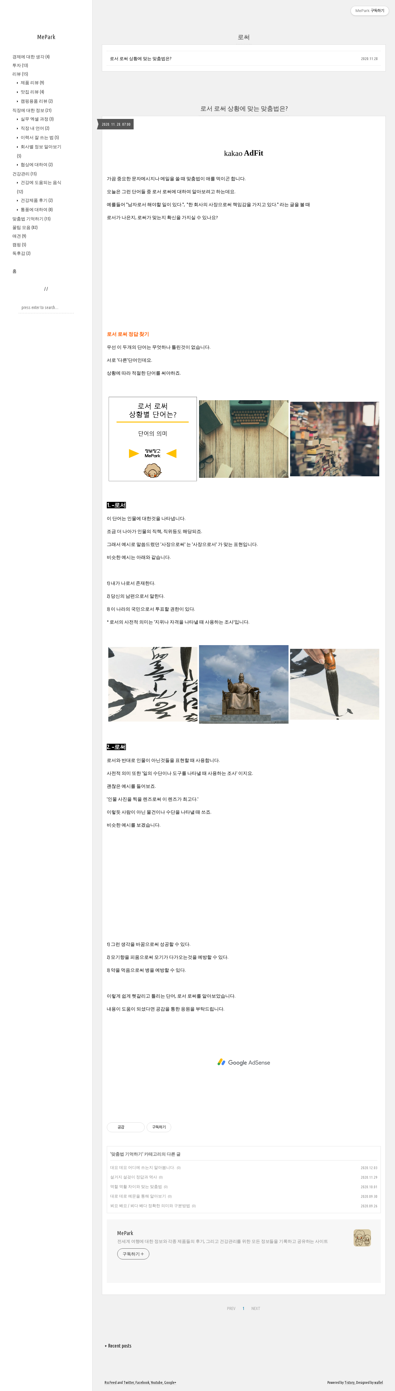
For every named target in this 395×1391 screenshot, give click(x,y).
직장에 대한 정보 (32, 110)
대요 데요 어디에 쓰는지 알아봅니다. (142, 1167)
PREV (231, 1308)
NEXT (256, 1308)
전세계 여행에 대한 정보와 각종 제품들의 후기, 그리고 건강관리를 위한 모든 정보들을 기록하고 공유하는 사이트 (222, 1241)
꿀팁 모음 (25, 227)
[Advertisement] (244, 269)
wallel (378, 1383)
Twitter (128, 1383)
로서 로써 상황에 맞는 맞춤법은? (141, 58)
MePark (46, 36)
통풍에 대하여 (36, 209)
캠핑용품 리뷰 (36, 101)
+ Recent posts (118, 1345)
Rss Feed (111, 1383)
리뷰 (20, 73)
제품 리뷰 (32, 82)
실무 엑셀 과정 (37, 118)
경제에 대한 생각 (31, 56)
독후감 (21, 253)
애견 (19, 236)
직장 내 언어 (34, 128)
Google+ (170, 1383)
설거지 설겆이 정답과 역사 (133, 1177)
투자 (20, 65)
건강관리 (24, 173)
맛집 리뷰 (32, 91)
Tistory (349, 1383)
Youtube (157, 1383)
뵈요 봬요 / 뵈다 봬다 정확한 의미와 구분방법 (150, 1205)
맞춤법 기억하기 (31, 218)
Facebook (142, 1383)
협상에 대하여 (36, 164)
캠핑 (19, 244)
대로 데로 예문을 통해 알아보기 (138, 1196)
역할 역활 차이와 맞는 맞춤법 (136, 1186)
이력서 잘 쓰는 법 (39, 137)
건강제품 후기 (36, 200)
